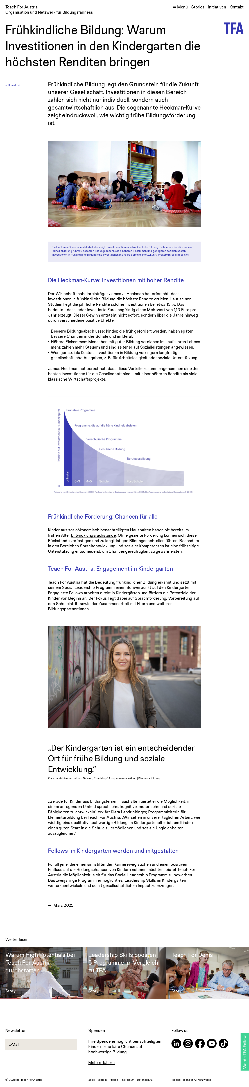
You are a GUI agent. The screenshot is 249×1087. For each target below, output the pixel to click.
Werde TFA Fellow (244, 1052)
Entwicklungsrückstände (93, 535)
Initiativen (217, 7)
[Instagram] (188, 1044)
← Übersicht (12, 85)
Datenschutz (145, 1080)
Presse (114, 1080)
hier (186, 255)
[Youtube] (212, 1044)
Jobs (91, 1080)
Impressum (127, 1080)
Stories (198, 7)
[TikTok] (223, 1044)
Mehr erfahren (101, 1062)
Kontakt (237, 7)
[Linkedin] (176, 1044)
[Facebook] (200, 1044)
